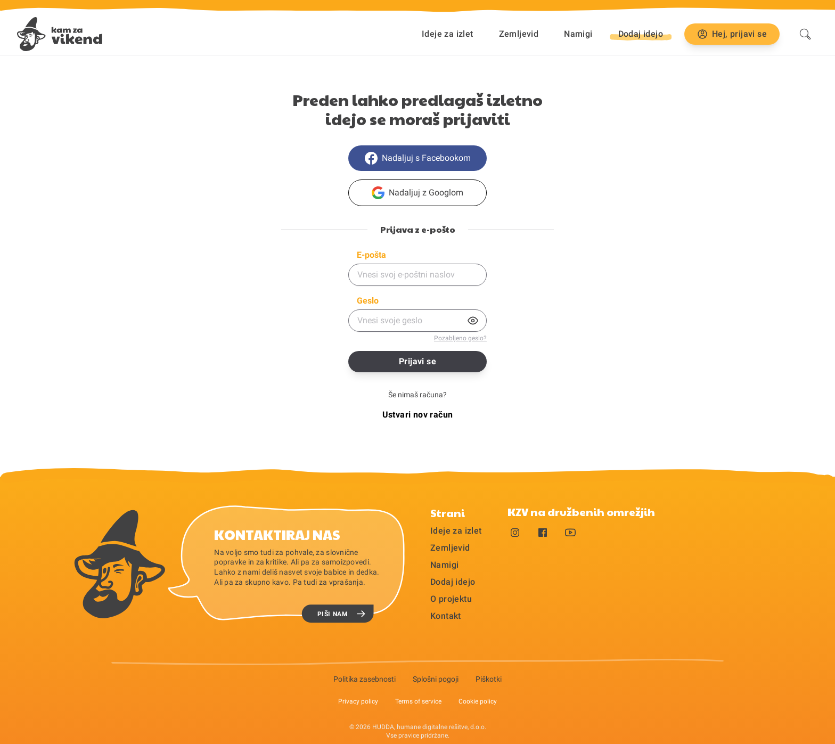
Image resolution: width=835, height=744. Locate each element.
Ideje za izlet (447, 34)
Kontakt (445, 616)
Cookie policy (478, 701)
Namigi (578, 34)
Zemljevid (519, 34)
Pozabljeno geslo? (460, 338)
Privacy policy (358, 701)
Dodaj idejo (452, 582)
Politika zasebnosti (364, 679)
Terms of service (418, 701)
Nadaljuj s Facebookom (418, 158)
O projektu (451, 599)
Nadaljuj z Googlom (417, 192)
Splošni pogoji (436, 679)
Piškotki (489, 679)
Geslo (368, 301)
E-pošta (371, 255)
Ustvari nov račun (417, 415)
